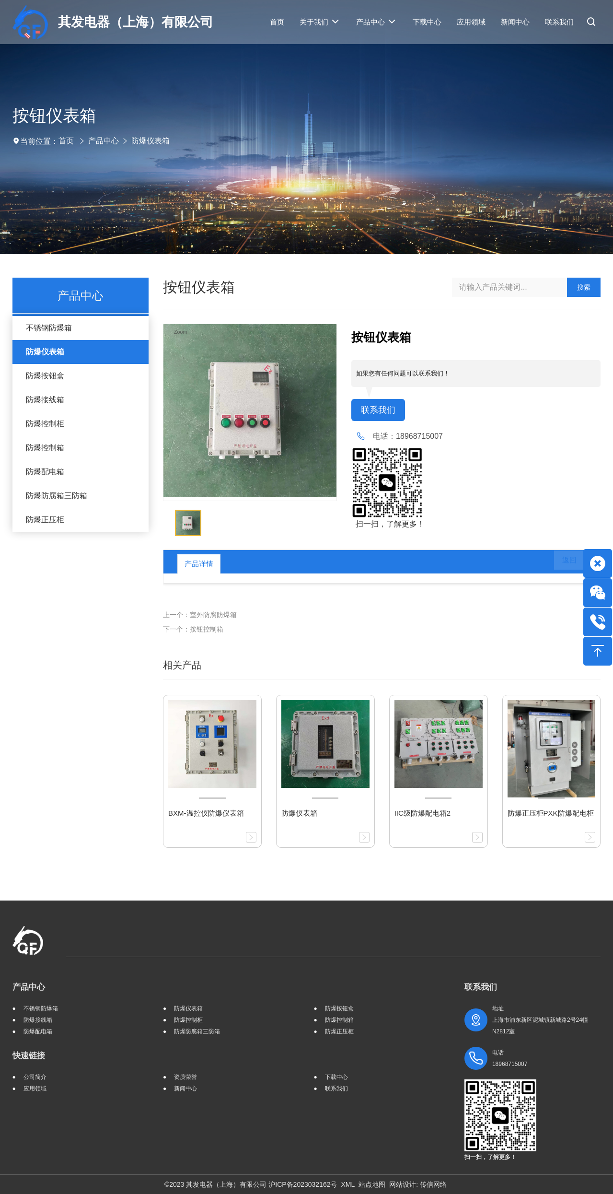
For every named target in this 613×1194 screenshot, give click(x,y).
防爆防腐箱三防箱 (56, 496)
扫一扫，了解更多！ (388, 525)
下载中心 (336, 1077)
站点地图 (372, 1184)
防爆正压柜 (45, 519)
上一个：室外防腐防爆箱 (200, 615)
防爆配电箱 (45, 472)
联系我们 (380, 410)
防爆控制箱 (45, 448)
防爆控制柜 (45, 424)
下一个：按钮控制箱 (193, 629)
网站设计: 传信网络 (418, 1184)
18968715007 (419, 437)
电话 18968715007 (509, 1058)
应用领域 (34, 1088)
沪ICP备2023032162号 (302, 1184)
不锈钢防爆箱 (49, 328)
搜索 (583, 287)
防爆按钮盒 (45, 376)
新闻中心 (185, 1088)
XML (348, 1184)
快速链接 (28, 1055)
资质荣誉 (185, 1077)
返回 (562, 564)
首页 (66, 141)
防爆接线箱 (45, 400)
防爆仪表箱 (150, 141)
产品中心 (103, 141)
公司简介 (34, 1077)
